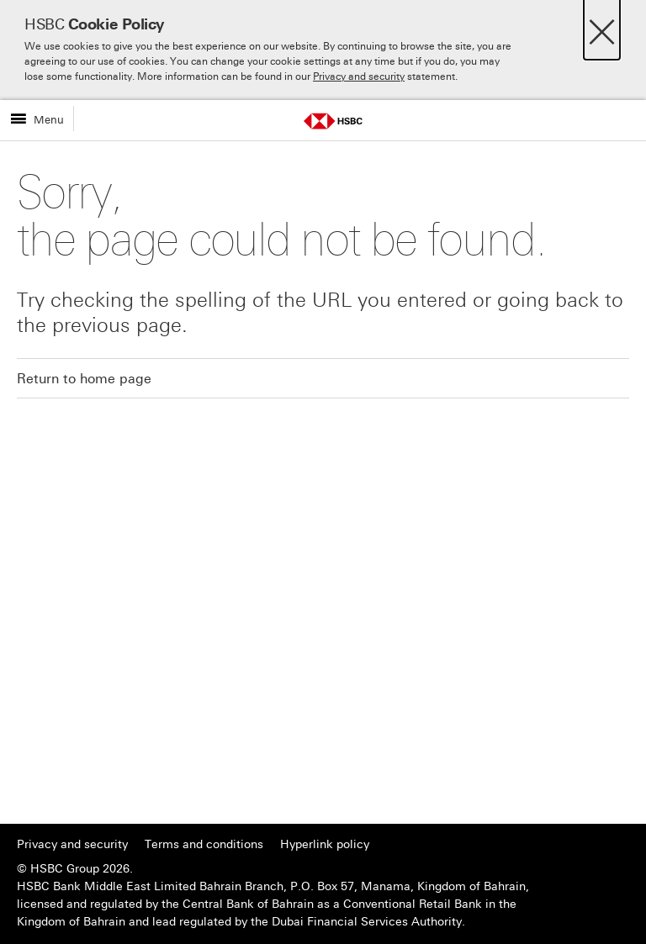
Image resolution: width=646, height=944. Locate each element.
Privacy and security (359, 76)
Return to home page (84, 379)
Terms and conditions (204, 844)
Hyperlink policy (324, 844)
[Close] (602, 27)
